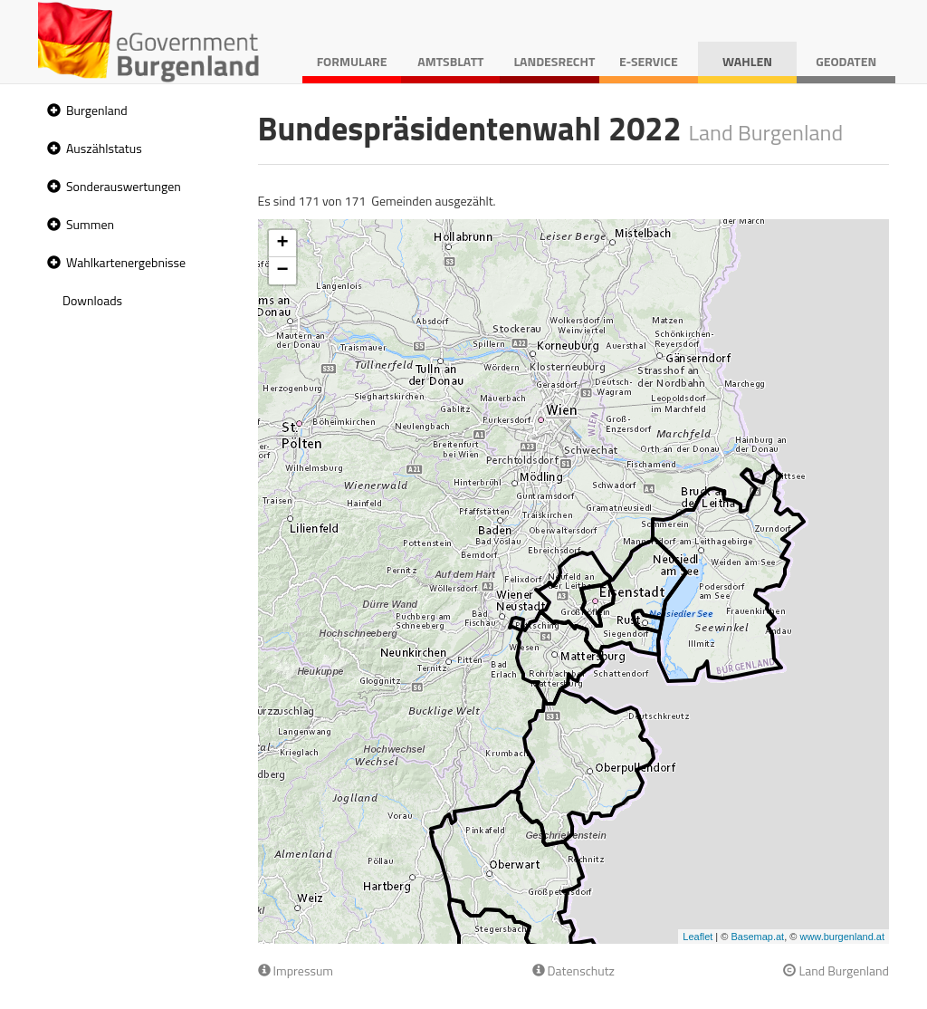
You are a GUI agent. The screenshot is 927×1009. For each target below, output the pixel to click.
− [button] (282, 270)
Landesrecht (554, 61)
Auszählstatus (104, 148)
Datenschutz (573, 970)
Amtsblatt (450, 61)
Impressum (296, 970)
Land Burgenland (836, 970)
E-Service (648, 61)
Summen (90, 224)
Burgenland (97, 110)
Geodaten (846, 61)
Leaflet (697, 936)
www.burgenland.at (841, 936)
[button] (52, 111)
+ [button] (282, 243)
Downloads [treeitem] (92, 300)
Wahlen (747, 61)
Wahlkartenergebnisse (126, 262)
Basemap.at (757, 936)
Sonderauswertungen (123, 186)
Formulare (352, 61)
